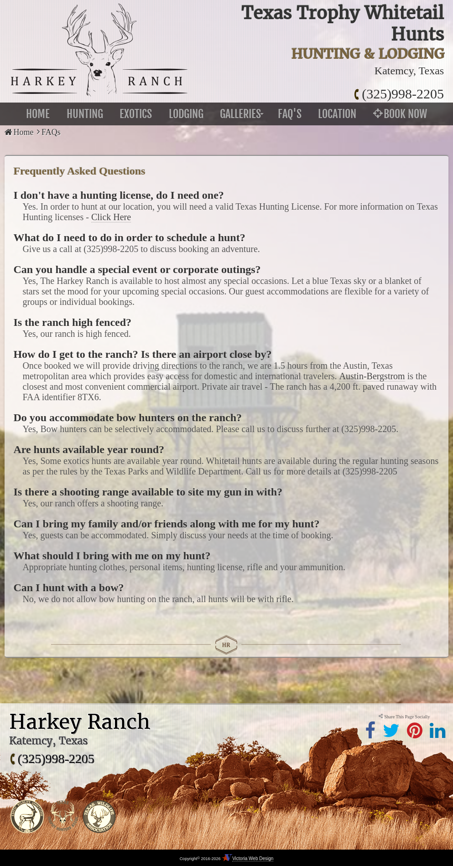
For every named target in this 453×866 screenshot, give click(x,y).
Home (38, 114)
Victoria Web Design (252, 858)
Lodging (186, 114)
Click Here (111, 217)
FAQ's (290, 114)
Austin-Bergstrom (372, 376)
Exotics (136, 114)
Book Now (400, 114)
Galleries (240, 114)
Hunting (85, 114)
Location (337, 114)
